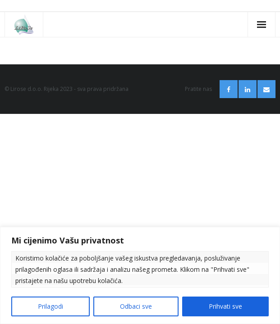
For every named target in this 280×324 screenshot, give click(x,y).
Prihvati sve (225, 306)
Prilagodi (50, 306)
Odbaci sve (136, 306)
